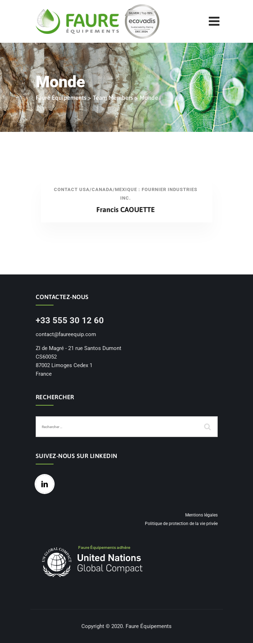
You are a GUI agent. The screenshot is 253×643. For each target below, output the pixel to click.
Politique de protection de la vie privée (181, 523)
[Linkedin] (46, 484)
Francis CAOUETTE (125, 209)
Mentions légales (201, 515)
